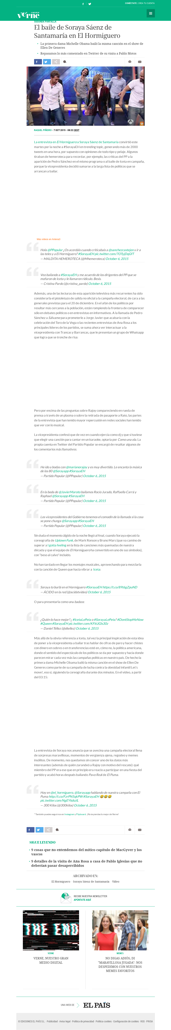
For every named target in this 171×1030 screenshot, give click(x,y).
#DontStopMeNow (130, 619)
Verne (28, 15)
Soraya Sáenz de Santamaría (91, 881)
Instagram (69, 814)
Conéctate (131, 3)
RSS (142, 1021)
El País (28, 3)
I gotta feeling (57, 545)
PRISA (149, 1021)
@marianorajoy (76, 467)
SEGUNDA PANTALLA (45, 21)
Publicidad (52, 1021)
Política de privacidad (83, 1021)
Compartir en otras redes (56, 61)
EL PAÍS (96, 1005)
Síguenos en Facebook (83, 3)
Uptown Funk (64, 540)
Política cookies (104, 1021)
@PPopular (55, 250)
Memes (120, 953)
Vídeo (115, 881)
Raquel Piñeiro (43, 130)
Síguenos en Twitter (90, 3)
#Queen (46, 623)
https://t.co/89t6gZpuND (119, 587)
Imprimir (130, 62)
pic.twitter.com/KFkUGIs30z (88, 623)
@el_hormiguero (62, 792)
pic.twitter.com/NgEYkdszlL (59, 800)
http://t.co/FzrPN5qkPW (66, 796)
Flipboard (81, 814)
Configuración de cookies (126, 1021)
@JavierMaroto (69, 492)
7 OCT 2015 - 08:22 (66, 130)
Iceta (96, 569)
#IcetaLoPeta (81, 619)
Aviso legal (64, 1021)
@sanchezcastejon (121, 250)
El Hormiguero (61, 881)
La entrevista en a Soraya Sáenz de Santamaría (76, 142)
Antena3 (56, 239)
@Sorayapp (61, 471)
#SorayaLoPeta (104, 619)
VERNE (51, 953)
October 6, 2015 (116, 258)
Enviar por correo (140, 62)
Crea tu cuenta (146, 3)
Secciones (151, 13)
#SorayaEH (86, 254)
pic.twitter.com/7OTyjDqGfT (114, 254)
